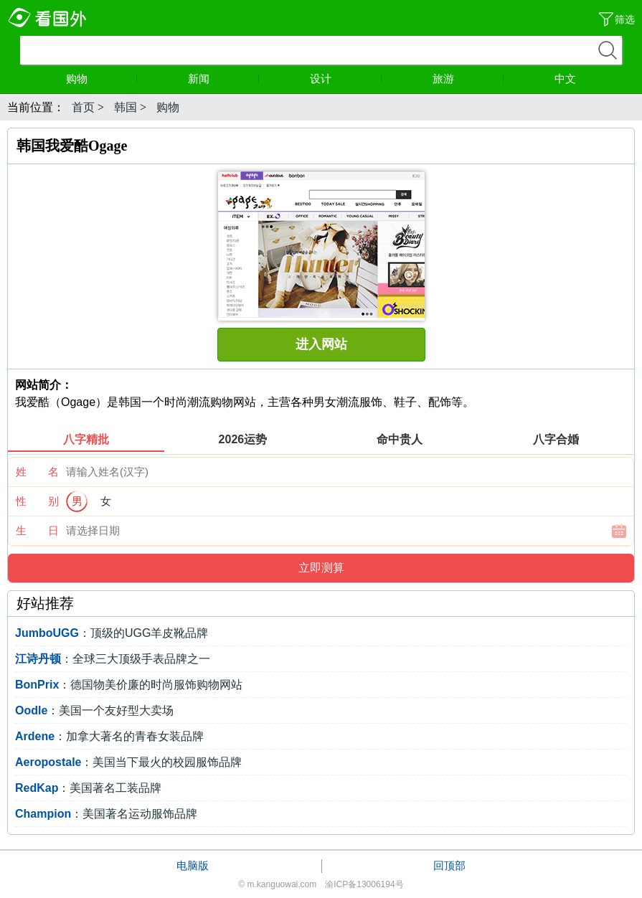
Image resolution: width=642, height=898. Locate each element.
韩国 (125, 107)
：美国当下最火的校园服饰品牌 (128, 762)
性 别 (37, 501)
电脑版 (192, 865)
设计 (346, 78)
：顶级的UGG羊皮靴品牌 (111, 633)
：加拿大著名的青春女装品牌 (109, 736)
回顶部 (449, 865)
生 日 (37, 530)
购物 (102, 78)
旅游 (468, 78)
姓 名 (37, 471)
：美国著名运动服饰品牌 (106, 814)
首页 (83, 107)
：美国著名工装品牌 (88, 788)
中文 (565, 78)
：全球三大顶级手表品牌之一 (112, 659)
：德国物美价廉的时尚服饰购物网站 (128, 685)
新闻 (224, 78)
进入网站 (321, 344)
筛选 (625, 19)
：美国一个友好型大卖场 (94, 710)
